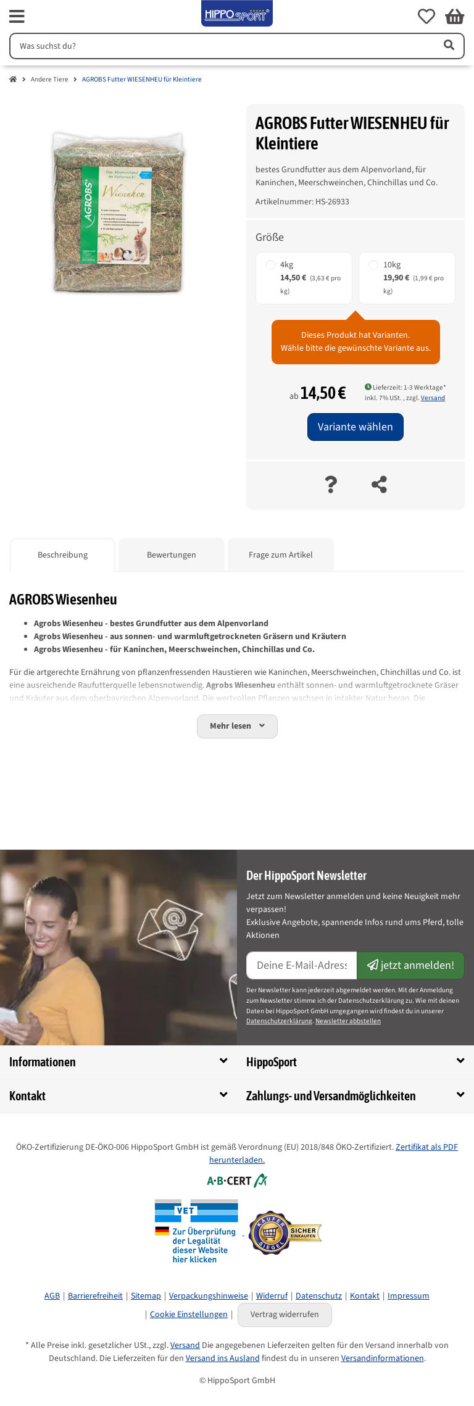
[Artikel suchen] (448, 46)
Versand (433, 398)
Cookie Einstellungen (189, 1314)
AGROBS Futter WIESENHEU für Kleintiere (142, 79)
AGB (52, 1296)
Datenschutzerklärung (279, 1021)
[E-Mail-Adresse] (301, 965)
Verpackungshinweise (208, 1296)
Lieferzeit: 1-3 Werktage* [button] (405, 387)
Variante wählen (355, 427)
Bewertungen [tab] (171, 555)
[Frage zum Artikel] (330, 486)
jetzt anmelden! (410, 965)
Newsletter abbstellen (348, 1021)
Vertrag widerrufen (285, 1314)
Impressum (409, 1296)
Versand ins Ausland (223, 1358)
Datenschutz (319, 1296)
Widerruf (272, 1296)
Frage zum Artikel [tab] (281, 555)
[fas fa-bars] (17, 16)
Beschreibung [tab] (63, 555)
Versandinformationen (382, 1358)
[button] (426, 16)
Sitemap (146, 1296)
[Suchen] (220, 46)
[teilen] (379, 486)
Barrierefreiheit (95, 1296)
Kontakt (365, 1296)
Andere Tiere (50, 79)
